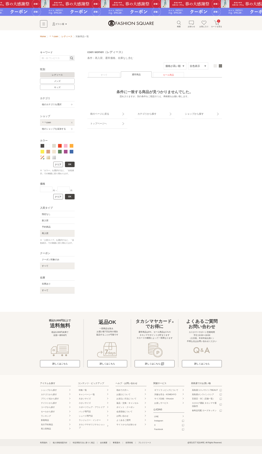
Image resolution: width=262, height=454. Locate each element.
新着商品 (45, 421)
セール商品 (168, 76)
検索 (178, 25)
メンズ (57, 82)
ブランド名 (50, 400)
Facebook (158, 431)
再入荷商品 (46, 430)
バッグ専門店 (85, 413)
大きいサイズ (85, 400)
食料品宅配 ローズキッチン (204, 412)
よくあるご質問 (123, 421)
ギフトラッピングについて (166, 391)
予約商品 (46, 228)
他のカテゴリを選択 (51, 106)
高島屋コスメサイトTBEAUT (205, 391)
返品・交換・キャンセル (127, 404)
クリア (58, 166)
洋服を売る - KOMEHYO (165, 396)
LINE (156, 418)
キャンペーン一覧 (87, 396)
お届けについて (123, 396)
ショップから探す (191, 113)
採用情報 (129, 444)
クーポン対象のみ (50, 261)
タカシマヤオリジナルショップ (92, 427)
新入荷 (45, 222)
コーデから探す (48, 409)
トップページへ (96, 120)
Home (43, 38)
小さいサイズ (85, 404)
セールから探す (48, 413)
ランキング (46, 417)
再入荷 (45, 234)
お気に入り (204, 25)
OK (70, 166)
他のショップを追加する (54, 130)
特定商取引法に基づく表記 (84, 444)
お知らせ (191, 25)
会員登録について (124, 413)
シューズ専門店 (86, 417)
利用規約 (43, 444)
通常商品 (136, 76)
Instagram (158, 422)
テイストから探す (49, 404)
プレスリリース (144, 444)
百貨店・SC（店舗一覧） (203, 400)
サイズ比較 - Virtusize (164, 400)
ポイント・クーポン (125, 409)
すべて (104, 76)
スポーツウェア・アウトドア (92, 409)
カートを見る (216, 25)
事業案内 (116, 444)
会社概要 (103, 444)
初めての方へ (122, 391)
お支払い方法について (126, 400)
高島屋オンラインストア (203, 396)
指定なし (46, 215)
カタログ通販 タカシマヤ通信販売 (204, 406)
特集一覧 (83, 391)
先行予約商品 (47, 426)
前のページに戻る (97, 113)
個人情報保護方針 (60, 444)
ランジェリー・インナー (90, 421)
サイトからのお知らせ (126, 426)
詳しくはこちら (60, 365)
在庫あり (46, 285)
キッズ (57, 88)
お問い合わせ (122, 417)
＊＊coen (46, 123)
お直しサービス (161, 404)
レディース (57, 76)
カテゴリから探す (144, 113)
